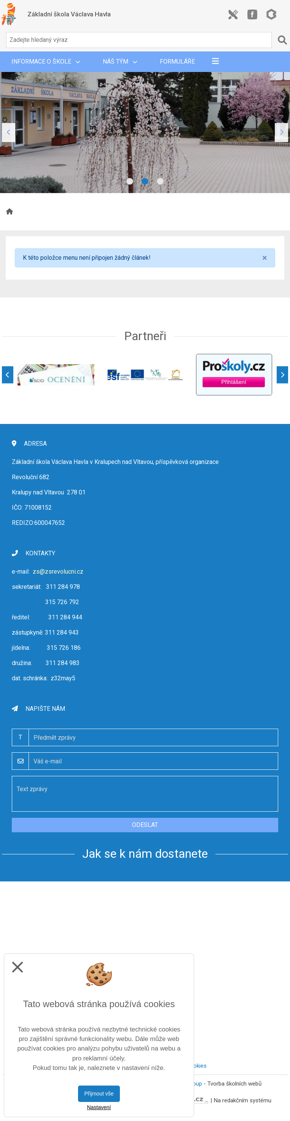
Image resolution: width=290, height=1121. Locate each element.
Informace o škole (45, 61)
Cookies (196, 1065)
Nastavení (99, 1107)
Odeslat (145, 824)
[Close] (265, 258)
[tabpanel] (145, 132)
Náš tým (120, 61)
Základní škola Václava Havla (69, 14)
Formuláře (177, 61)
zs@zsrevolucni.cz (58, 571)
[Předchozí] (7, 374)
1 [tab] (130, 182)
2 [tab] (145, 182)
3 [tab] (160, 182)
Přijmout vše (98, 1094)
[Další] (282, 374)
